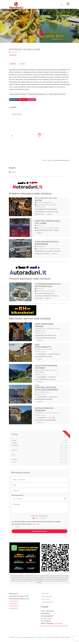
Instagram (31, 100)
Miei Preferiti (46, 600)
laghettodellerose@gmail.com (38, 94)
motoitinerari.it (14, 607)
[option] (59, 26)
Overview (12, 63)
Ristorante (13, 55)
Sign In (60, 5)
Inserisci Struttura (47, 603)
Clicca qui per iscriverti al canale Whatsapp (54, 627)
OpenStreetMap (56, 161)
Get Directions (17, 115)
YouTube (22, 100)
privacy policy (35, 525)
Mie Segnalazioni (47, 597)
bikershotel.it (14, 604)
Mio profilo (45, 594)
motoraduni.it (14, 602)
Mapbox (49, 161)
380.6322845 (58, 624)
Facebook (13, 100)
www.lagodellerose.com (57, 94)
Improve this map (64, 161)
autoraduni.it (14, 609)
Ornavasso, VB (14, 52)
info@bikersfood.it (46, 619)
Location (19, 63)
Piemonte (13, 173)
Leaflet (44, 161)
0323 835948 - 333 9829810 (18, 94)
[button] (12, 136)
